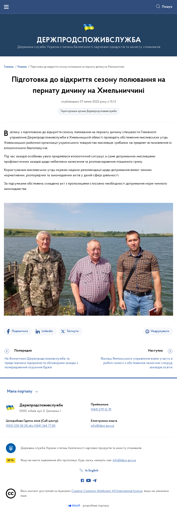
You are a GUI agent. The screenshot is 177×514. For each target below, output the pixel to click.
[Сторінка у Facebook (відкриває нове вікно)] (82, 480)
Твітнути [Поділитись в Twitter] (72, 331)
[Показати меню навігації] (6, 7)
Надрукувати (160, 331)
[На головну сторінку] (88, 35)
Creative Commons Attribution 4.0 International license (107, 491)
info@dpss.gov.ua (102, 425)
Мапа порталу (19, 391)
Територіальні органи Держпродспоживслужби (88, 111)
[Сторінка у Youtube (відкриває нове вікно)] (88, 480)
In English (91, 470)
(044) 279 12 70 (101, 409)
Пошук (167, 7)
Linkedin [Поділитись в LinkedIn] (47, 331)
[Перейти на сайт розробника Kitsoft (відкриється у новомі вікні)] (74, 505)
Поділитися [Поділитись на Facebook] (20, 331)
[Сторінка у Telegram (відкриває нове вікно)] (94, 480)
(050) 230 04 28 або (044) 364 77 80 (30, 425)
